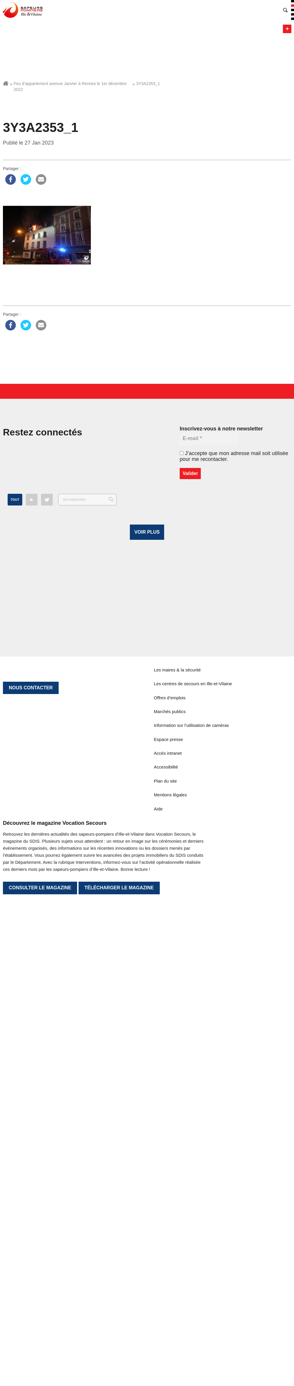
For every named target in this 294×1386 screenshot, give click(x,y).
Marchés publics (170, 1181)
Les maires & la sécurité (177, 1140)
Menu (287, 29)
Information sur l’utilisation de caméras (191, 1195)
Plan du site (165, 1251)
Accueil (6, 83)
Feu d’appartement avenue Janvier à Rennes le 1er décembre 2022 (70, 86)
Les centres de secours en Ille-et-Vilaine (193, 1154)
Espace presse (168, 1209)
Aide (158, 1279)
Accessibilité (166, 1237)
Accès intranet (168, 1223)
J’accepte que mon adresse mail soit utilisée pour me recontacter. (234, 456)
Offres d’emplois (170, 1168)
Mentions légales (170, 1265)
